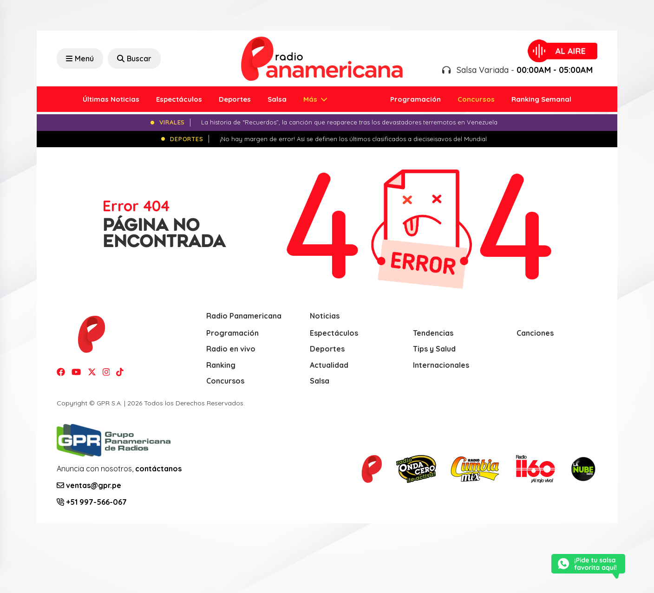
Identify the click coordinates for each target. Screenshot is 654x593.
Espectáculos (179, 99)
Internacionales (441, 365)
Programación (415, 99)
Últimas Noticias (111, 99)
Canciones (535, 333)
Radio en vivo (230, 348)
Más (311, 99)
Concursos (476, 99)
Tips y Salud (434, 348)
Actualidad (329, 365)
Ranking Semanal (541, 99)
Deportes (235, 99)
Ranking (220, 365)
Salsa (277, 99)
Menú (80, 58)
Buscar (134, 58)
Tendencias (433, 333)
